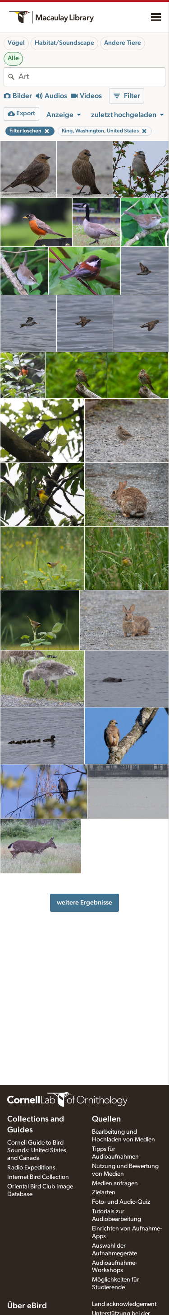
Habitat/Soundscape (64, 43)
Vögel (16, 43)
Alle (13, 58)
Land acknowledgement (124, 1304)
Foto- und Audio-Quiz (121, 1202)
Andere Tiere (122, 43)
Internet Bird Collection (38, 1177)
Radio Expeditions (31, 1167)
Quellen (106, 1119)
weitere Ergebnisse (84, 902)
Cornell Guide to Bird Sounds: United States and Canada (36, 1150)
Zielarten (103, 1192)
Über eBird (27, 1306)
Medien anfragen (115, 1183)
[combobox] (91, 77)
